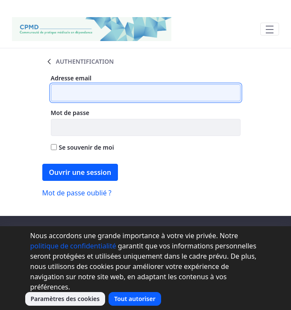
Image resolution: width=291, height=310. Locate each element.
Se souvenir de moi (82, 147)
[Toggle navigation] (269, 29)
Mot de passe (70, 113)
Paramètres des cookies (65, 299)
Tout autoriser (135, 299)
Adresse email (71, 78)
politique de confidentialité (73, 246)
